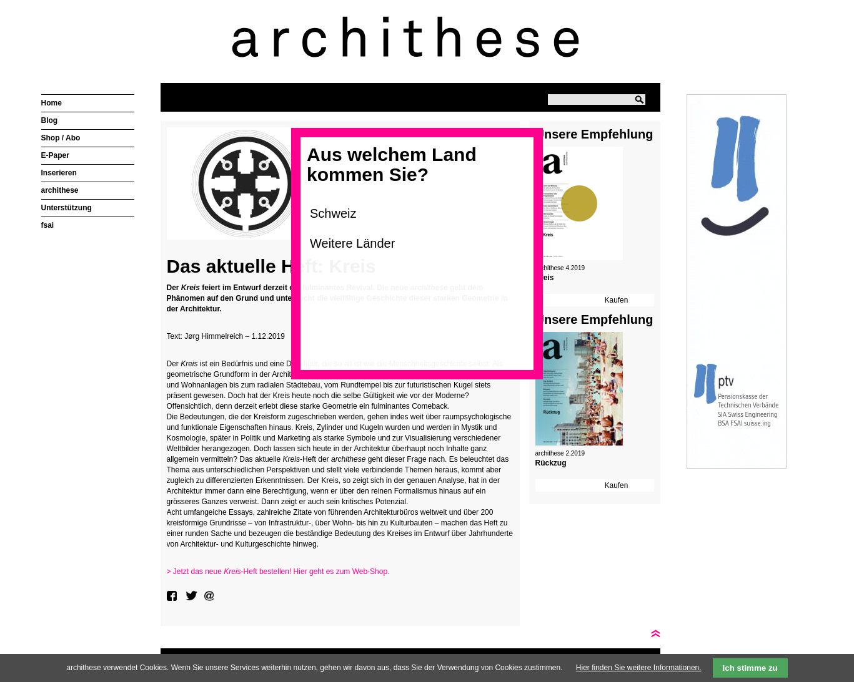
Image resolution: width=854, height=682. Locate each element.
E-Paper (55, 155)
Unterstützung (66, 207)
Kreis (544, 277)
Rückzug (551, 463)
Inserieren (59, 172)
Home (51, 103)
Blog (49, 120)
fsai (47, 225)
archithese (60, 190)
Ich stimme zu (750, 668)
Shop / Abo (61, 138)
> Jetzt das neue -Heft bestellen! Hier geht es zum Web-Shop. (278, 571)
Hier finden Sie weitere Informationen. (639, 667)
